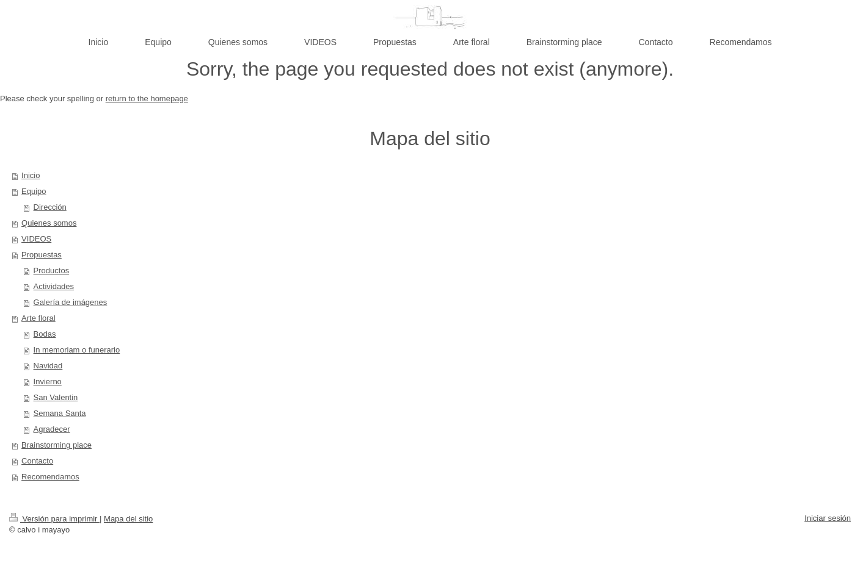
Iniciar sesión (827, 518)
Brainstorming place (56, 445)
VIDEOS (36, 238)
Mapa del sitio (128, 518)
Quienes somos (48, 222)
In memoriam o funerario (77, 349)
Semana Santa (60, 413)
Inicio (30, 175)
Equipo (33, 191)
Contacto (37, 460)
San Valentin (56, 397)
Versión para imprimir (54, 518)
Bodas (45, 334)
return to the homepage (147, 98)
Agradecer (52, 429)
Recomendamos (50, 476)
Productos (52, 270)
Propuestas (41, 254)
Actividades (54, 286)
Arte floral (38, 318)
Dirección (50, 207)
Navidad (48, 365)
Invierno (48, 381)
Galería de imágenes (71, 302)
